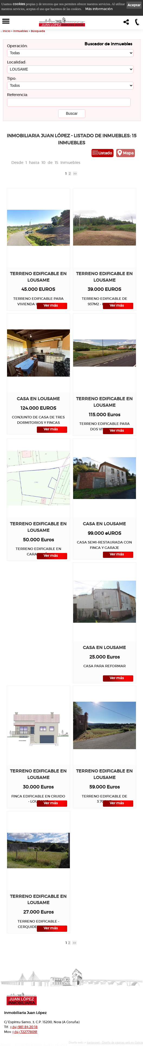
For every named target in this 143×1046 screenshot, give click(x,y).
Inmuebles (20, 31)
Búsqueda (38, 31)
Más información (99, 9)
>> (75, 173)
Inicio (6, 31)
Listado (105, 153)
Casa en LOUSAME (38, 398)
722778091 (24, 1032)
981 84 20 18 (24, 1027)
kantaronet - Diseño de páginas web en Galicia (115, 1042)
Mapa (128, 153)
